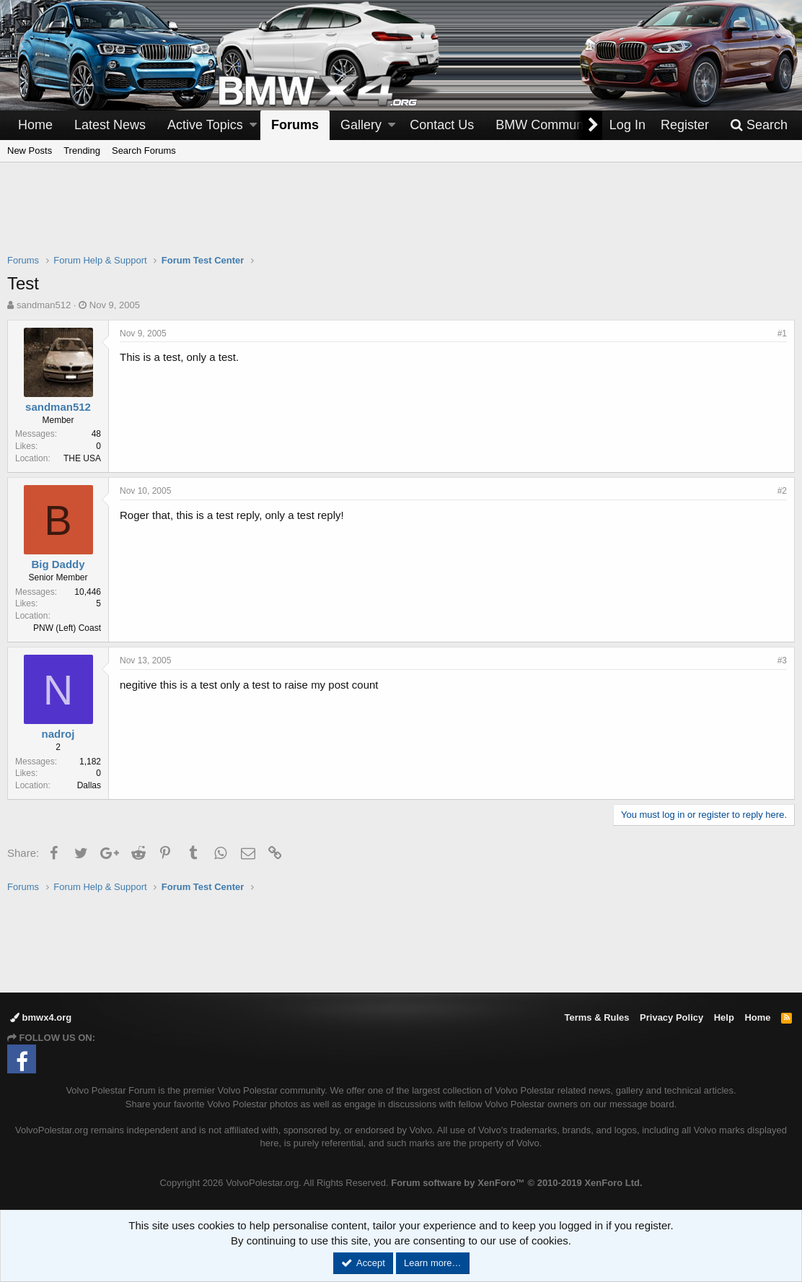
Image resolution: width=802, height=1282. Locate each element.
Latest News (110, 125)
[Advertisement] (401, 217)
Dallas (89, 785)
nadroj (58, 734)
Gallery (361, 125)
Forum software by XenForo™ (516, 1182)
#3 (782, 660)
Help (724, 1017)
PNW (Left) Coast (67, 628)
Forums (295, 125)
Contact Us (442, 125)
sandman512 (44, 305)
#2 (782, 491)
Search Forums (144, 150)
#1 (782, 333)
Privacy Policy (671, 1017)
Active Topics (205, 125)
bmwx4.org (40, 1017)
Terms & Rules (596, 1017)
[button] (253, 125)
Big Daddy (57, 564)
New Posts (29, 150)
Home (35, 125)
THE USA (82, 458)
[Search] (759, 125)
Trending (81, 150)
